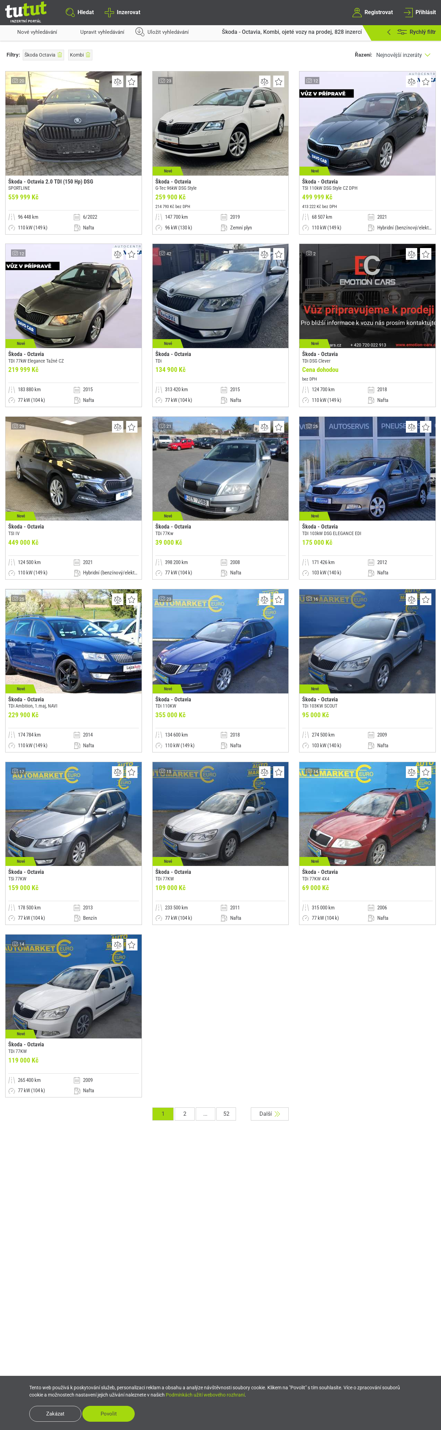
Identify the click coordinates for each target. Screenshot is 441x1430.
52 (226, 1138)
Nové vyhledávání (31, 34)
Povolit (113, 1413)
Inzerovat (122, 12)
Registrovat (372, 12)
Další (272, 1138)
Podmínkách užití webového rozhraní (205, 1394)
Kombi (80, 55)
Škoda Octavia (43, 55)
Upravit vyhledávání (96, 34)
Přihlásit (420, 12)
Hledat (80, 12)
